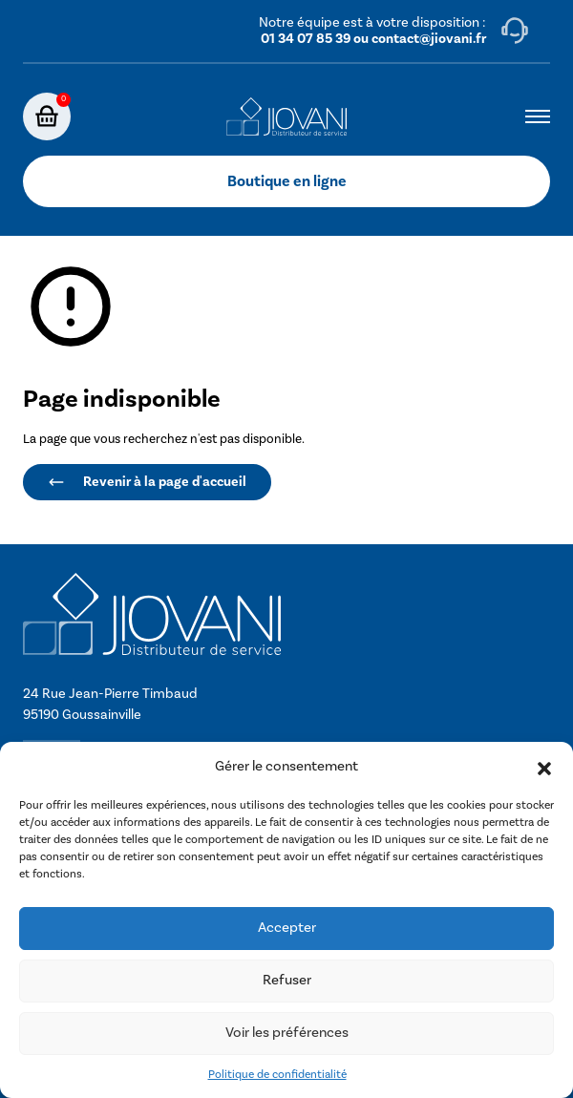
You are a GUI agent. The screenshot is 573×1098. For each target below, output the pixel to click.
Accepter (287, 928)
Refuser (287, 980)
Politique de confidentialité (277, 1074)
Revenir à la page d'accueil (147, 482)
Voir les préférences (287, 1033)
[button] (544, 767)
